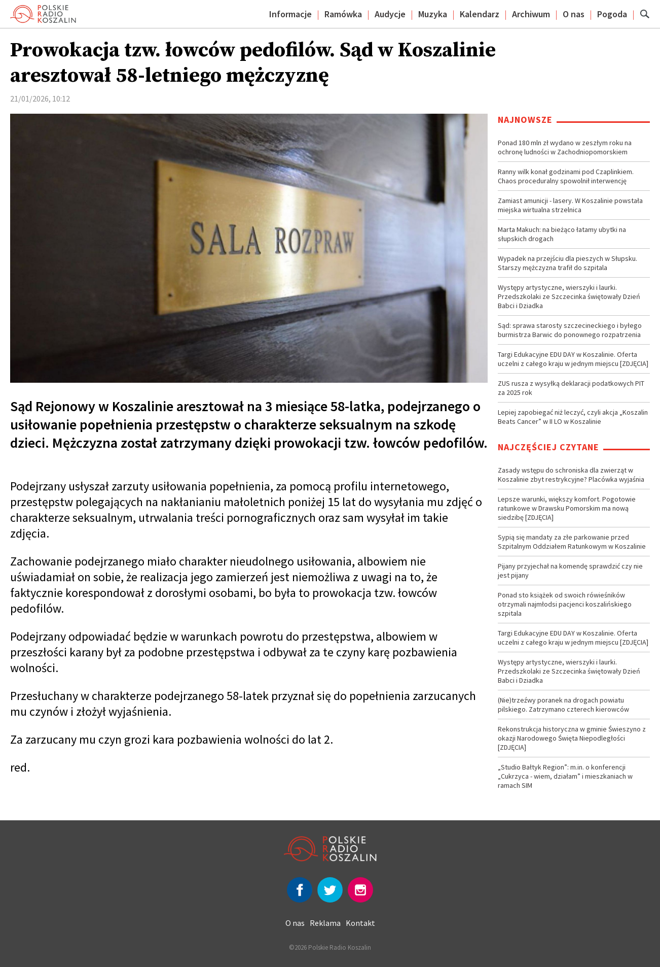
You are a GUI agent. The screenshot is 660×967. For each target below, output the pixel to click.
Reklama (325, 923)
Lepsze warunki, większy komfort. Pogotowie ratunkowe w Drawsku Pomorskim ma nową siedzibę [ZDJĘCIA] (567, 508)
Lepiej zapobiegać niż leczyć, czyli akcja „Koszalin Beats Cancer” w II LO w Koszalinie (573, 417)
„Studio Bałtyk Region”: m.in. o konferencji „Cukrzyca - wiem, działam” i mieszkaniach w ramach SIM (565, 776)
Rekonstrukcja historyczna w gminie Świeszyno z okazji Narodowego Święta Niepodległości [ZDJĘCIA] (572, 738)
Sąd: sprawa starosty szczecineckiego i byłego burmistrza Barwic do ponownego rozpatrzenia (570, 330)
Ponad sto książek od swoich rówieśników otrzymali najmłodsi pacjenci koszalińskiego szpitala (565, 604)
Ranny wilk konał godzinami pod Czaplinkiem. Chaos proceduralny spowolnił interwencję (566, 176)
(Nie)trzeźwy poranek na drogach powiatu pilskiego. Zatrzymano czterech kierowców (563, 704)
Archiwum (531, 14)
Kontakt (360, 923)
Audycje (390, 14)
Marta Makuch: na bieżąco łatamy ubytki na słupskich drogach (562, 234)
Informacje (290, 14)
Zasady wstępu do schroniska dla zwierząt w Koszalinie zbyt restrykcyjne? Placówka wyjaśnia (571, 474)
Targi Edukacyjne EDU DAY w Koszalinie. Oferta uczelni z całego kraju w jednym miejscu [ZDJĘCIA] (573, 359)
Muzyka (432, 14)
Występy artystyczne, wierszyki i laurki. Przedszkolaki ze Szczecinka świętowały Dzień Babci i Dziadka (569, 296)
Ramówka (343, 14)
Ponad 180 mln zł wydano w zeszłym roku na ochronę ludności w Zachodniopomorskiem (565, 147)
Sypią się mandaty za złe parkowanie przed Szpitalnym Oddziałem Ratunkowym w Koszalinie (572, 541)
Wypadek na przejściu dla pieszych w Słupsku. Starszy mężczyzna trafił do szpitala (567, 263)
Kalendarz (479, 14)
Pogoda (612, 14)
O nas (573, 14)
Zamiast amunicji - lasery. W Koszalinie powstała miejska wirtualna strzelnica (570, 205)
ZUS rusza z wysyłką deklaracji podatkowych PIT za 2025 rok (571, 388)
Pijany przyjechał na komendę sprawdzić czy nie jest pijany (570, 570)
